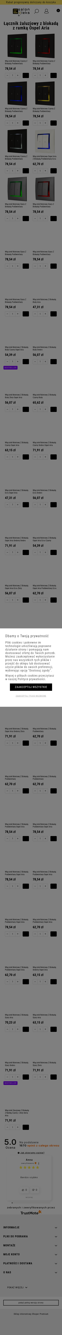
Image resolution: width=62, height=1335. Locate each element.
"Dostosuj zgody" (39, 670)
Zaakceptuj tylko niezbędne (31, 696)
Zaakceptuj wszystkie (31, 687)
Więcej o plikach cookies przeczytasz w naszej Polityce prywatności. (29, 677)
